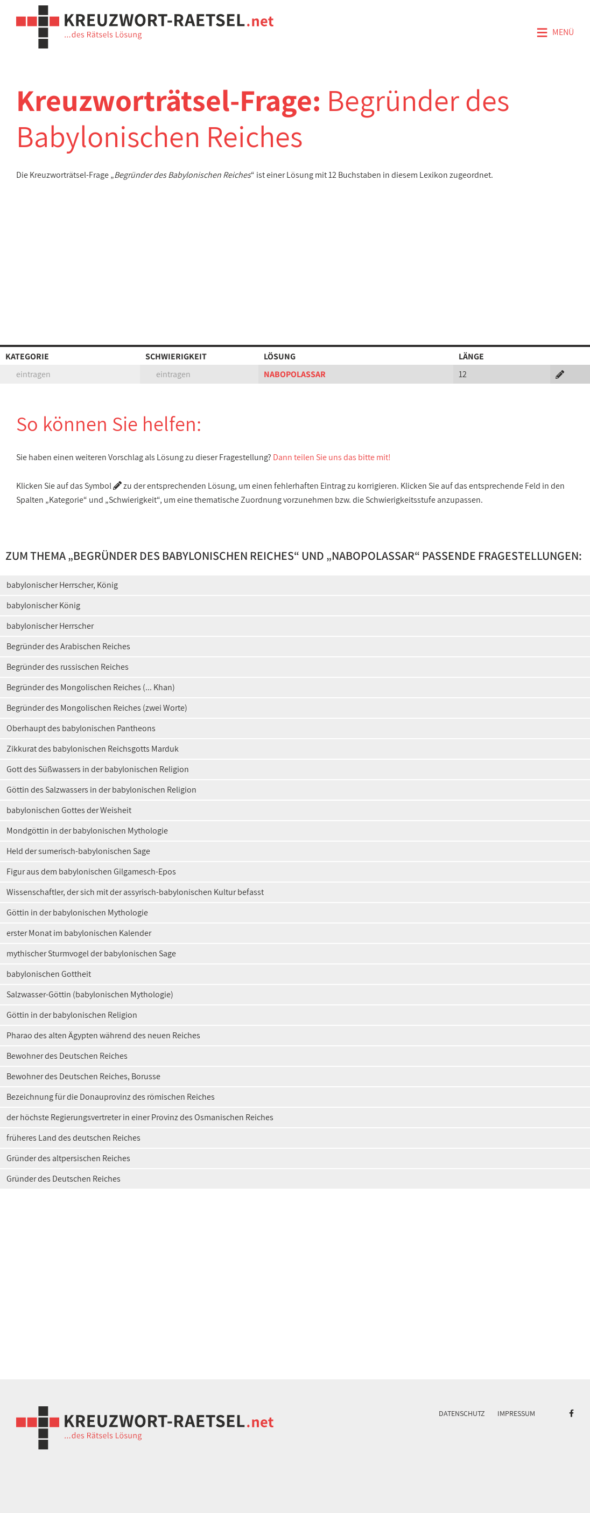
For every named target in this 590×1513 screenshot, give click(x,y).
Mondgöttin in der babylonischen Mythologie (87, 830)
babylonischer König (43, 605)
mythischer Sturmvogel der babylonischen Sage (91, 953)
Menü (555, 32)
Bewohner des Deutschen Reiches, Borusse (83, 1076)
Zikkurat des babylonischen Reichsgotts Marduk (92, 748)
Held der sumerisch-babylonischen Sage (78, 851)
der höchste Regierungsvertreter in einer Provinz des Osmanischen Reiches (139, 1117)
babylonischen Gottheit (48, 974)
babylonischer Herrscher (50, 625)
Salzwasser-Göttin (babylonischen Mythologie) (89, 994)
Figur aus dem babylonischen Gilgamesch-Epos (91, 871)
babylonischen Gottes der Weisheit (68, 810)
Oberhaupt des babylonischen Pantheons (81, 728)
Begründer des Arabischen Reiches (68, 646)
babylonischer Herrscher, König (62, 585)
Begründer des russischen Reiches (67, 666)
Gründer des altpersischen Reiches (68, 1158)
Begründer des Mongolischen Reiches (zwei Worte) (96, 707)
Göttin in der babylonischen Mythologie (77, 912)
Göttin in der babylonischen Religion (71, 1015)
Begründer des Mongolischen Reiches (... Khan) (90, 687)
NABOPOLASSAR (295, 374)
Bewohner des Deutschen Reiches (67, 1055)
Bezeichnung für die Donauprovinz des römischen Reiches (110, 1096)
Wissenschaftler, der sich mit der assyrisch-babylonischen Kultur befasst (135, 892)
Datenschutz (462, 1413)
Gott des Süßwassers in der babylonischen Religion (97, 769)
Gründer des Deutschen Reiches (63, 1178)
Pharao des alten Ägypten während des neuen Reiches (103, 1035)
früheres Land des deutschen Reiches (73, 1137)
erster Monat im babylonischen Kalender (78, 933)
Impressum (516, 1413)
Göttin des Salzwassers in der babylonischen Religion (101, 789)
